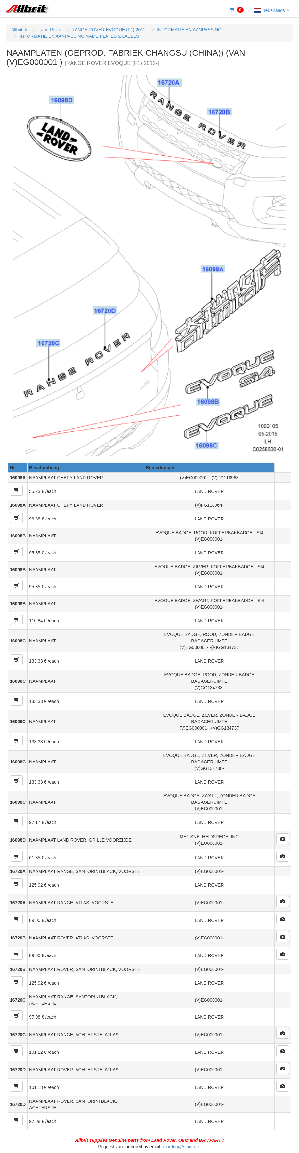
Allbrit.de (19, 29)
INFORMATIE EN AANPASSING (189, 29)
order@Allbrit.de (182, 1146)
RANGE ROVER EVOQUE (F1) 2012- (109, 29)
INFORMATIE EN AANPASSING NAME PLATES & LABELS (79, 36)
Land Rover (49, 29)
